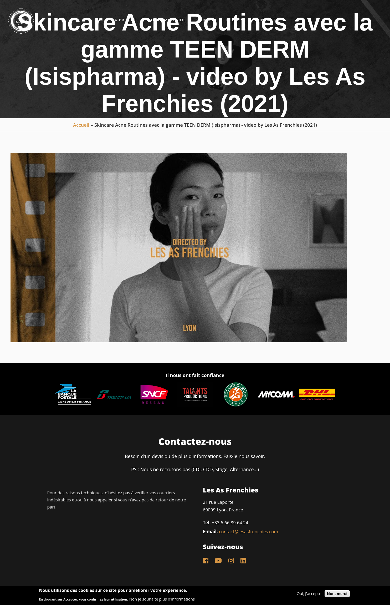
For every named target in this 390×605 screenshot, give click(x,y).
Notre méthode (166, 20)
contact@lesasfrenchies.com (248, 531)
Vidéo (206, 19)
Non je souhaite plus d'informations (162, 599)
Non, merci (337, 593)
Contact (265, 20)
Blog (235, 19)
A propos (125, 20)
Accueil (81, 125)
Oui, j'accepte (309, 593)
